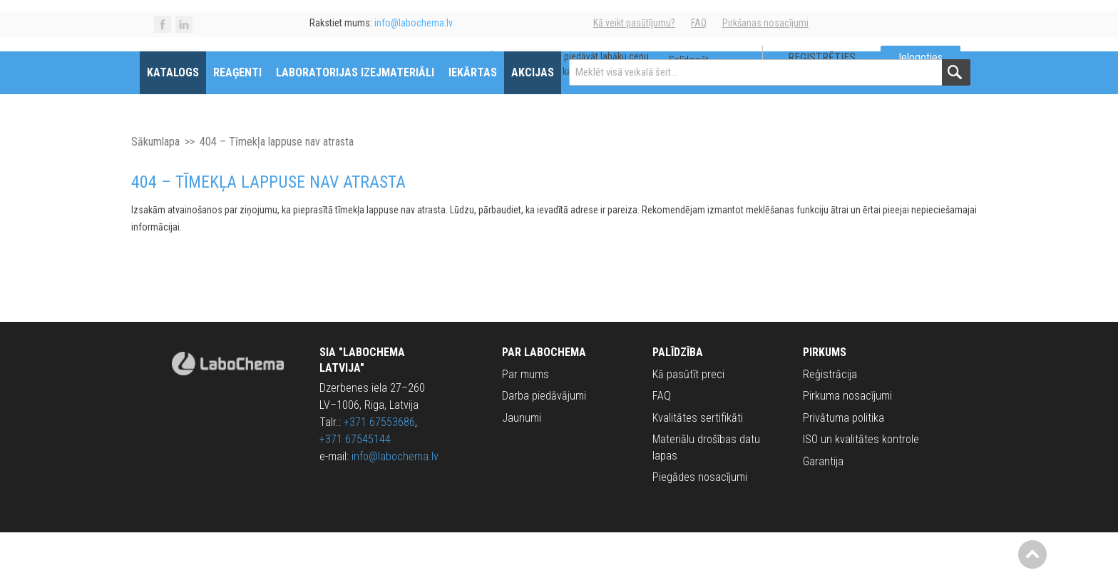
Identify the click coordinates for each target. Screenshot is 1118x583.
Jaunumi (521, 468)
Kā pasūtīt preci (688, 424)
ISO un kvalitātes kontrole (861, 489)
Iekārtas (487, 122)
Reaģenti (251, 122)
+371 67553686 (379, 473)
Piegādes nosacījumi (699, 527)
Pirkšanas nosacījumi (765, 23)
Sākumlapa (155, 191)
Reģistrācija (830, 424)
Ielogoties (906, 71)
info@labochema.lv (395, 507)
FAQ (699, 23)
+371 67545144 (355, 490)
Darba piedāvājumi (544, 446)
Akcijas (546, 122)
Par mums (525, 424)
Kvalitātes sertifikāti (697, 468)
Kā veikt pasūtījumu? (634, 23)
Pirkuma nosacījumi (847, 446)
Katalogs (187, 122)
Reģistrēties (807, 71)
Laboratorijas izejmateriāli (369, 122)
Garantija (823, 511)
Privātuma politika (843, 468)
